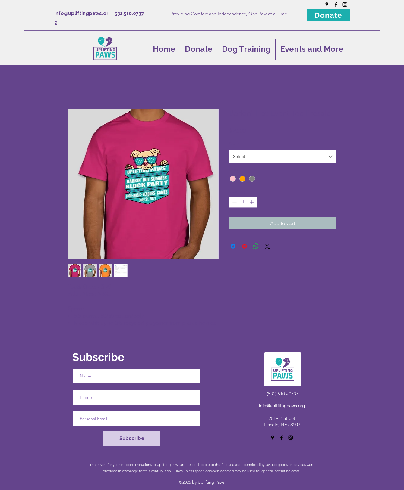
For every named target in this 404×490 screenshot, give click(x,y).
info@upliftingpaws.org (282, 405)
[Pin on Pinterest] (244, 246)
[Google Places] (327, 5)
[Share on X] (267, 246)
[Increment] (252, 202)
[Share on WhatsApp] (256, 246)
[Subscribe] (131, 438)
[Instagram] (345, 5)
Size (234, 144)
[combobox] (282, 156)
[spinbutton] (243, 202)
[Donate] (328, 15)
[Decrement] (234, 202)
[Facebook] (336, 5)
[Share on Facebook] (233, 246)
